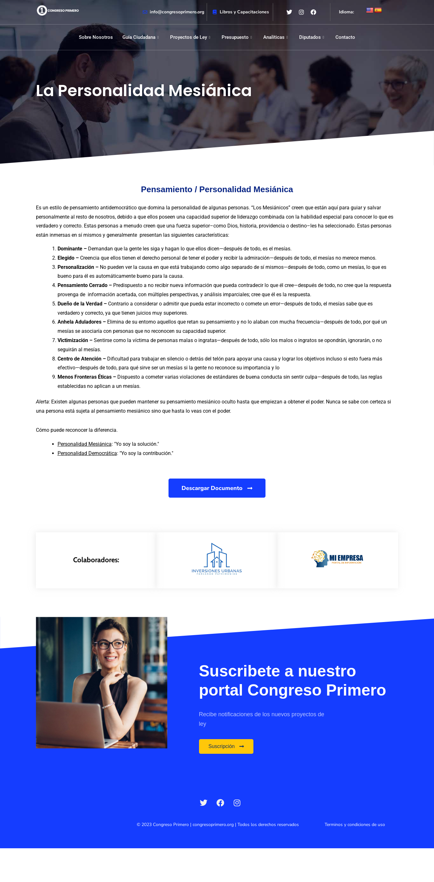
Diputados (311, 37)
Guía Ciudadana (140, 37)
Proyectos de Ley (190, 37)
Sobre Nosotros (96, 37)
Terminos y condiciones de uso (355, 825)
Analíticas (275, 37)
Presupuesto (237, 37)
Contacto (345, 37)
